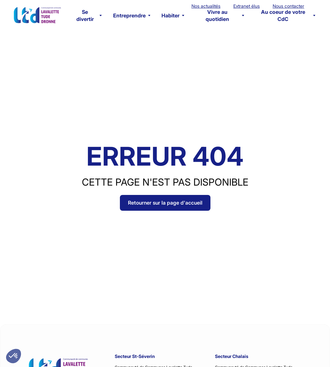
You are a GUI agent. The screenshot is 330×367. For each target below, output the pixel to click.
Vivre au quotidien (225, 15)
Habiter (172, 15)
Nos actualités (205, 6)
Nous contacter (288, 6)
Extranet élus (246, 6)
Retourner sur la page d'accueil (165, 202)
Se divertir (89, 15)
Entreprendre (131, 15)
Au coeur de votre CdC (288, 15)
